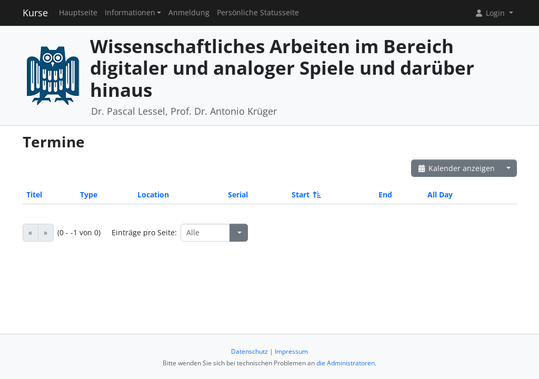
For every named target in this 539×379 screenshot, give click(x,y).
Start (306, 194)
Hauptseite (78, 12)
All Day (440, 195)
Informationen (130, 12)
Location (153, 195)
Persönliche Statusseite (258, 12)
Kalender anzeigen (456, 168)
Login (490, 13)
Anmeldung (188, 12)
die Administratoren (345, 362)
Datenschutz (249, 351)
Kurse (35, 12)
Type (88, 195)
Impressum (291, 351)
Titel (34, 195)
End (385, 195)
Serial (238, 195)
